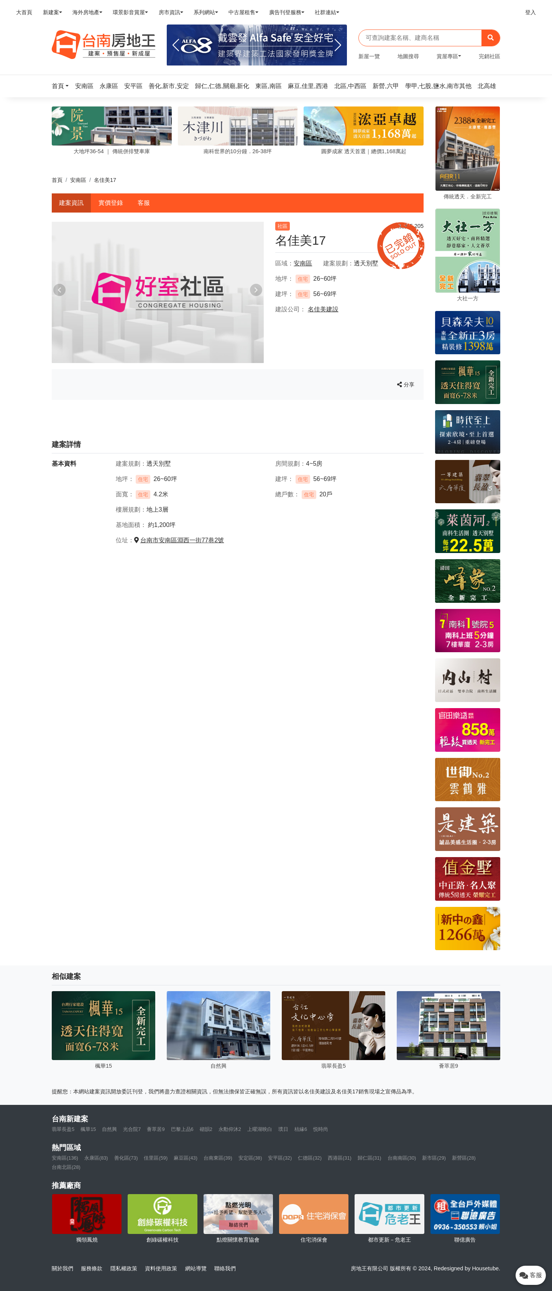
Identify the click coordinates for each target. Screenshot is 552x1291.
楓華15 (88, 1129)
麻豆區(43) (185, 1158)
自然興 (109, 1129)
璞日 (283, 1129)
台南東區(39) (218, 1158)
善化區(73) (126, 1158)
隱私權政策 (123, 1268)
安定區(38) (250, 1158)
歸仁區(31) (369, 1158)
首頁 (57, 180)
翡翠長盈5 (63, 1129)
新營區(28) (464, 1158)
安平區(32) (280, 1158)
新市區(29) (434, 1158)
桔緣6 (300, 1129)
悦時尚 (320, 1129)
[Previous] (176, 45)
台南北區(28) (66, 1167)
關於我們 (62, 1268)
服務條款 (91, 1268)
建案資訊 (71, 203)
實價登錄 (111, 203)
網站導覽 (196, 1268)
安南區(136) (65, 1158)
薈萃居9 (155, 1129)
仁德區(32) (310, 1158)
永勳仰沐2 (230, 1129)
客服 (144, 203)
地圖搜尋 (408, 56)
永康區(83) (96, 1158)
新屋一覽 (369, 56)
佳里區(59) (156, 1158)
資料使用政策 (161, 1268)
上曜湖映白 (259, 1129)
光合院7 (132, 1129)
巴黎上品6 (182, 1129)
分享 (405, 384)
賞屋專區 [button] (447, 56)
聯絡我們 (225, 1268)
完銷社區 (489, 56)
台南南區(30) (402, 1158)
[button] (62, 86)
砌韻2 (206, 1129)
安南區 (78, 180)
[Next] (338, 45)
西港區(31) (340, 1158)
